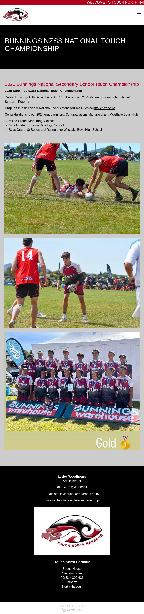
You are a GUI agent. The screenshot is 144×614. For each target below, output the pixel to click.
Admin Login (72, 609)
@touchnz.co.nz (104, 108)
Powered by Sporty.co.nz (72, 605)
